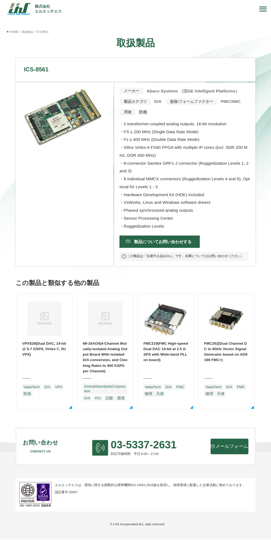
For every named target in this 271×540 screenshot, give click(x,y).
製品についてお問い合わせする (162, 241)
